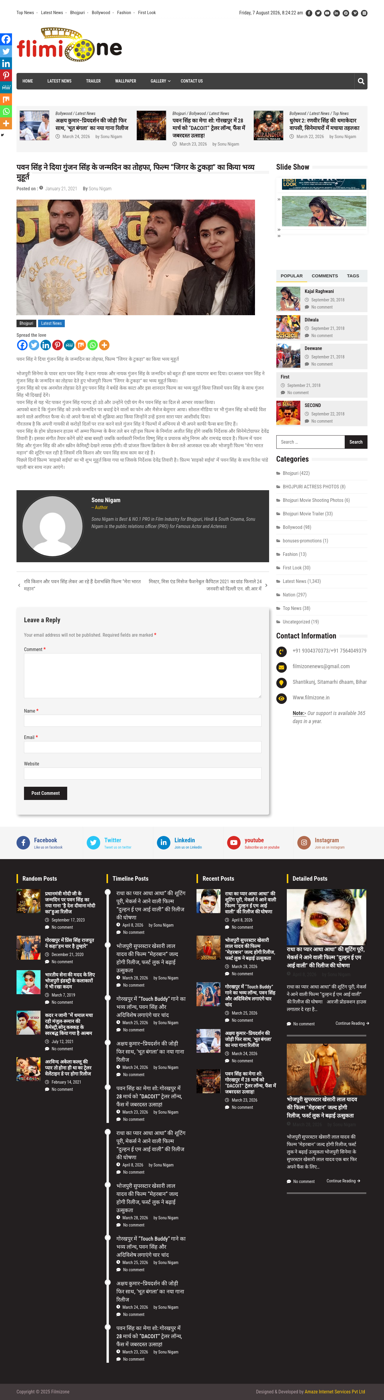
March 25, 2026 (76, 144)
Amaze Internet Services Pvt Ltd (335, 1392)
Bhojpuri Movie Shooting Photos (313, 500)
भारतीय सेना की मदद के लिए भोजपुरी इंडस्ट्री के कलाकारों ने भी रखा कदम (70, 981)
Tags (353, 275)
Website (31, 764)
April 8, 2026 (132, 925)
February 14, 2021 (66, 1082)
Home (27, 81)
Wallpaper (125, 81)
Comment (35, 649)
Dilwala (312, 320)
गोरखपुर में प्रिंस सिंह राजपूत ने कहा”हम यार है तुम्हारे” (69, 943)
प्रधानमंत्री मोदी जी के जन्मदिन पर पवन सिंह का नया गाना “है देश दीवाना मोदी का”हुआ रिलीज (70, 903)
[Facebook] (22, 345)
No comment (322, 307)
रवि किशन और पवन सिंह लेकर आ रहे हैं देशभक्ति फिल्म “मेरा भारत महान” (82, 585)
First (285, 377)
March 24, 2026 (193, 136)
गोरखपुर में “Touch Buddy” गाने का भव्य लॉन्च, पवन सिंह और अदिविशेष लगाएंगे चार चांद (91, 128)
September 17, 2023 (68, 920)
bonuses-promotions (302, 541)
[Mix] (81, 345)
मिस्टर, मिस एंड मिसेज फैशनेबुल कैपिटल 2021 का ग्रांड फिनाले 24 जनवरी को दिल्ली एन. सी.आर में (205, 585)
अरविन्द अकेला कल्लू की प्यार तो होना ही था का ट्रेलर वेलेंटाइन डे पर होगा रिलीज (68, 1068)
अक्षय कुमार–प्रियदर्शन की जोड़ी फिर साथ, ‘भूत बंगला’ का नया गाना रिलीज (150, 1051)
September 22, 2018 (327, 414)
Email (31, 737)
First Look (147, 12)
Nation (289, 595)
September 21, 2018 (327, 328)
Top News (25, 12)
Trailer (93, 81)
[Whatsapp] (92, 345)
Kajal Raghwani (319, 291)
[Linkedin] (45, 345)
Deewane (313, 348)
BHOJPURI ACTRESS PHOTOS (311, 487)
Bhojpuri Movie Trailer (303, 514)
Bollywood (101, 12)
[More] (104, 345)
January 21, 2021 (61, 189)
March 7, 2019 (63, 995)
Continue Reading (350, 1023)
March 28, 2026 (135, 978)
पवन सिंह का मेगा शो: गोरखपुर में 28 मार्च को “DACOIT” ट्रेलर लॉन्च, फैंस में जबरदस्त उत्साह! (326, 128)
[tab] (291, 276)
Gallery (158, 81)
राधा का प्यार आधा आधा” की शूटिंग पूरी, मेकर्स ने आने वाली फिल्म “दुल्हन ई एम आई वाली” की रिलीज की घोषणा (250, 903)
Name (31, 711)
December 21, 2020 (68, 954)
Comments (325, 275)
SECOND (313, 405)
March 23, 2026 (310, 144)
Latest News (52, 12)
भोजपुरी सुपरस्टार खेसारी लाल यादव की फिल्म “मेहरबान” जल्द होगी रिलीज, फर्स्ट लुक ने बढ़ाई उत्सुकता (250, 949)
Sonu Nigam (111, 144)
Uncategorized (296, 622)
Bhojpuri (77, 12)
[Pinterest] (57, 345)
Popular (292, 275)
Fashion (124, 12)
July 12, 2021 (63, 1041)
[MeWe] (69, 345)
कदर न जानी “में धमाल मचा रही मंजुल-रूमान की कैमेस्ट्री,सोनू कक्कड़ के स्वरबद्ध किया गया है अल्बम (69, 1024)
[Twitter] (34, 345)
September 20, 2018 (327, 299)
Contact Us (192, 81)
